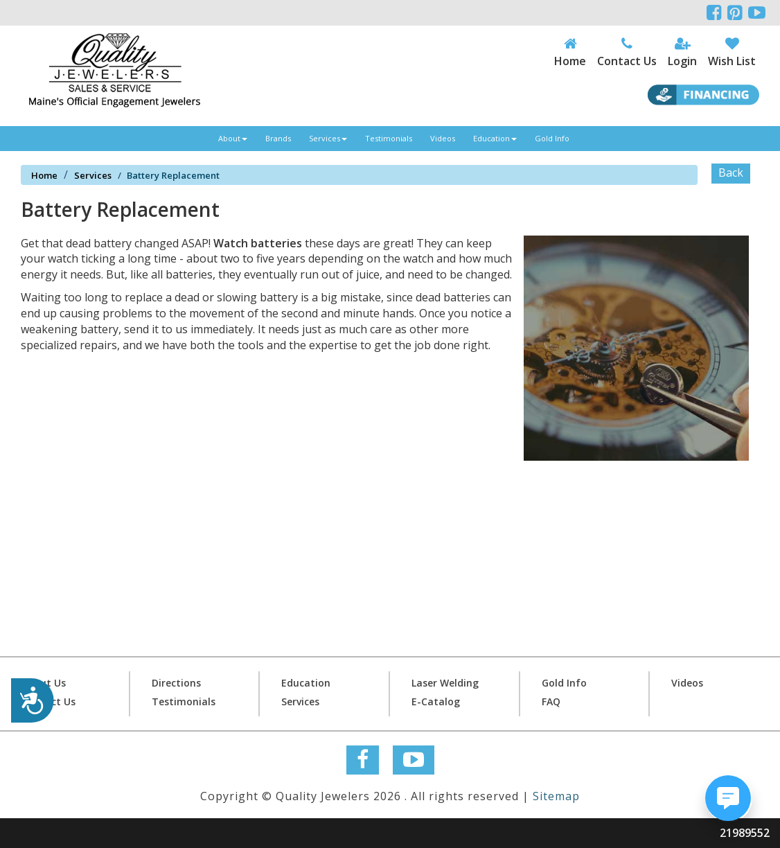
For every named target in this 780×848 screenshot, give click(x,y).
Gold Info (552, 138)
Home (44, 175)
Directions (176, 682)
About (232, 138)
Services (328, 138)
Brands (278, 138)
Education (495, 138)
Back (730, 172)
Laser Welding (445, 682)
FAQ (551, 701)
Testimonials (388, 138)
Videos (442, 138)
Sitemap (556, 796)
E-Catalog (435, 701)
